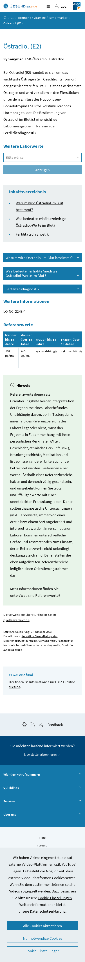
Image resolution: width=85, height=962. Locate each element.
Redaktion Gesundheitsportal (40, 636)
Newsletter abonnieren (42, 754)
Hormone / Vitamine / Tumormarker (42, 18)
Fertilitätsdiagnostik (32, 234)
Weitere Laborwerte (23, 146)
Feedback (55, 724)
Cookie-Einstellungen (55, 897)
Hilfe (42, 838)
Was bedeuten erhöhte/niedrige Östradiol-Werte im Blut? (43, 273)
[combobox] (42, 157)
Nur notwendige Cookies (42, 938)
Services (42, 801)
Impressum (42, 845)
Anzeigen (42, 169)
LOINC (8, 311)
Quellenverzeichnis (16, 620)
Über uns (42, 814)
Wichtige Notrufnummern (42, 774)
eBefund (14, 687)
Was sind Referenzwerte (39, 595)
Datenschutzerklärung (48, 911)
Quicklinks (42, 788)
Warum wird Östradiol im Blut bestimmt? (43, 257)
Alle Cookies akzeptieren (42, 925)
